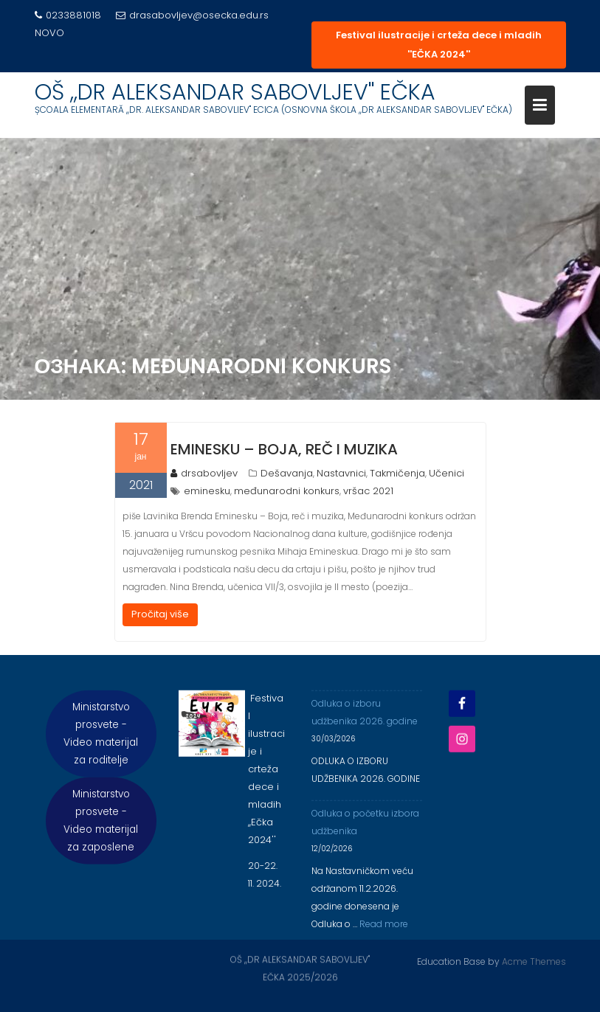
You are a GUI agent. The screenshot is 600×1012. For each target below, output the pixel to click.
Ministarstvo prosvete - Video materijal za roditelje (100, 740)
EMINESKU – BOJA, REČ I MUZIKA (284, 449)
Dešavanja (287, 473)
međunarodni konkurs (286, 491)
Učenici (446, 473)
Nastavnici (341, 473)
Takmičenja (397, 473)
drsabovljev (204, 473)
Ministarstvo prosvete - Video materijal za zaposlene (100, 827)
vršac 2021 (368, 491)
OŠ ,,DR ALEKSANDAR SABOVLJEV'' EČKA (235, 92)
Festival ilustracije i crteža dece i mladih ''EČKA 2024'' (439, 44)
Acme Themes (534, 960)
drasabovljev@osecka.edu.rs (192, 15)
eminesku (207, 491)
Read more (383, 930)
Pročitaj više (160, 614)
